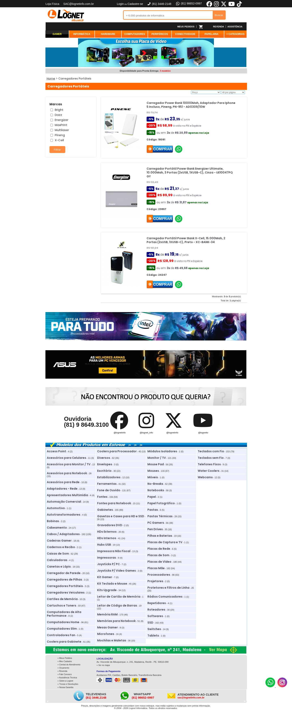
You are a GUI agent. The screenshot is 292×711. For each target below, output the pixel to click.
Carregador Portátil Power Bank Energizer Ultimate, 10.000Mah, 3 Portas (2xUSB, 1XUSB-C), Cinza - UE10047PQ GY (190, 172)
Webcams (205, 477)
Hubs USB (104, 545)
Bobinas (53, 521)
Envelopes (104, 464)
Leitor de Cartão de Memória (118, 597)
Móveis (152, 477)
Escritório (104, 471)
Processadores (158, 575)
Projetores (155, 581)
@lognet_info (146, 432)
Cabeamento (57, 528)
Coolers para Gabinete (64, 642)
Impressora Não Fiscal (113, 551)
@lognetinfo (120, 432)
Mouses (153, 471)
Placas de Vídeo (159, 562)
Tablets (153, 635)
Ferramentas (107, 484)
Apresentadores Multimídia (67, 495)
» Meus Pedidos (65, 658)
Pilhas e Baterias (159, 536)
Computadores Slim (62, 629)
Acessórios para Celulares (66, 458)
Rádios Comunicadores (164, 597)
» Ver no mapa (103, 665)
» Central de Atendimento (69, 665)
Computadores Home (63, 622)
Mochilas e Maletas (111, 640)
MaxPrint (61, 125)
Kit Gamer (104, 577)
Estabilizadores (108, 477)
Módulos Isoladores (162, 451)
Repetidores (156, 603)
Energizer (61, 120)
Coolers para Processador (117, 451)
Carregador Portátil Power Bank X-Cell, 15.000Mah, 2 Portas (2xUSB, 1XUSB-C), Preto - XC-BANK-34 (186, 240)
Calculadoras (57, 560)
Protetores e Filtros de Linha (168, 588)
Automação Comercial (64, 502)
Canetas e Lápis (59, 566)
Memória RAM (107, 614)
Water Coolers (208, 471)
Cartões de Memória (62, 599)
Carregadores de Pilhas (64, 579)
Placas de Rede (158, 549)
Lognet (66, 16)
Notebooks (155, 490)
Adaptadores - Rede (62, 489)
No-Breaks (155, 484)
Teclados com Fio (211, 451)
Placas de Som (158, 555)
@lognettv (203, 432)
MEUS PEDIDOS (185, 26)
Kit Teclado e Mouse (112, 584)
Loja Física (52, 3)
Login (120, 3)
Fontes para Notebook (114, 503)
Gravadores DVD (109, 525)
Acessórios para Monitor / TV (68, 464)
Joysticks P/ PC (108, 564)
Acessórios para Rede (63, 482)
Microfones (105, 634)
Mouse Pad (155, 464)
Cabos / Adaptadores (63, 534)
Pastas (152, 510)
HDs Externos (107, 532)
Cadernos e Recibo (61, 547)
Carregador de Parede (64, 573)
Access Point (56, 451)
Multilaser (62, 130)
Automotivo (56, 508)
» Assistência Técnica (67, 678)
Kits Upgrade (107, 590)
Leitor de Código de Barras (117, 605)
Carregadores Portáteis (65, 586)
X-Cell (59, 140)
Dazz (58, 115)
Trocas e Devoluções (68, 684)
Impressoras (106, 558)
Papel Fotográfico (161, 503)
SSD (150, 623)
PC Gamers (155, 523)
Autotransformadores (63, 515)
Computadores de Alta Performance (64, 614)
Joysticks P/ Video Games (116, 571)
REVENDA (218, 26)
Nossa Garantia (66, 687)
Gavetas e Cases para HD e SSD (120, 516)
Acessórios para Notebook (67, 473)
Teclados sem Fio (211, 458)
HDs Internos (106, 538)
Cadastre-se (135, 3)
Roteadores (156, 610)
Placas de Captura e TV (164, 542)
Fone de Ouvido (108, 490)
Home (51, 78)
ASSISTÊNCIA (235, 26)
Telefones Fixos (209, 464)
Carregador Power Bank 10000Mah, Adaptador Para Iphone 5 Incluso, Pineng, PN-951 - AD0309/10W (191, 105)
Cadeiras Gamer (59, 541)
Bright (59, 110)
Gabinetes (105, 510)
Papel (151, 497)
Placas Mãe (156, 568)
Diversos (103, 458)
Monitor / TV (156, 458)
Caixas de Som (58, 554)
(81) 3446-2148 (159, 3)
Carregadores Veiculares (66, 592)
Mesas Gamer (107, 627)
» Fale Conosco (65, 674)
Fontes (102, 497)
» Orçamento (63, 668)
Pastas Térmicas (160, 516)
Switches (154, 629)
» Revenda (62, 671)
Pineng (60, 135)
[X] (223, 6)
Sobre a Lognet (66, 681)
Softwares (155, 616)
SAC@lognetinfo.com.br (78, 3)
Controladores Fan (61, 635)
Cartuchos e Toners (61, 605)
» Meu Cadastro (65, 661)
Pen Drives (155, 529)
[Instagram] (282, 686)
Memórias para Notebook (116, 621)
